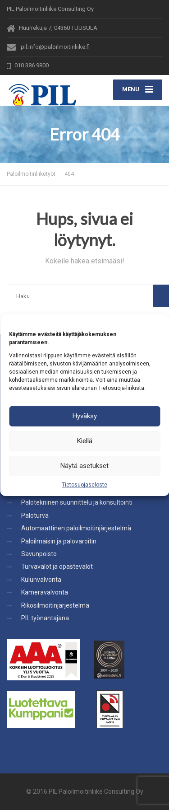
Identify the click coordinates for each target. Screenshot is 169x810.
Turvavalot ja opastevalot (57, 566)
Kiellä (84, 441)
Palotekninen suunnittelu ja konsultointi (76, 502)
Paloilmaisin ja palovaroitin (58, 541)
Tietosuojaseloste (84, 484)
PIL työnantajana (45, 618)
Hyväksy (85, 416)
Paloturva (35, 515)
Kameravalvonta (44, 592)
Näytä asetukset (84, 466)
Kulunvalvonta (41, 579)
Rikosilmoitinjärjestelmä (55, 605)
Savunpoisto (39, 553)
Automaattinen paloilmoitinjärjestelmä (76, 528)
